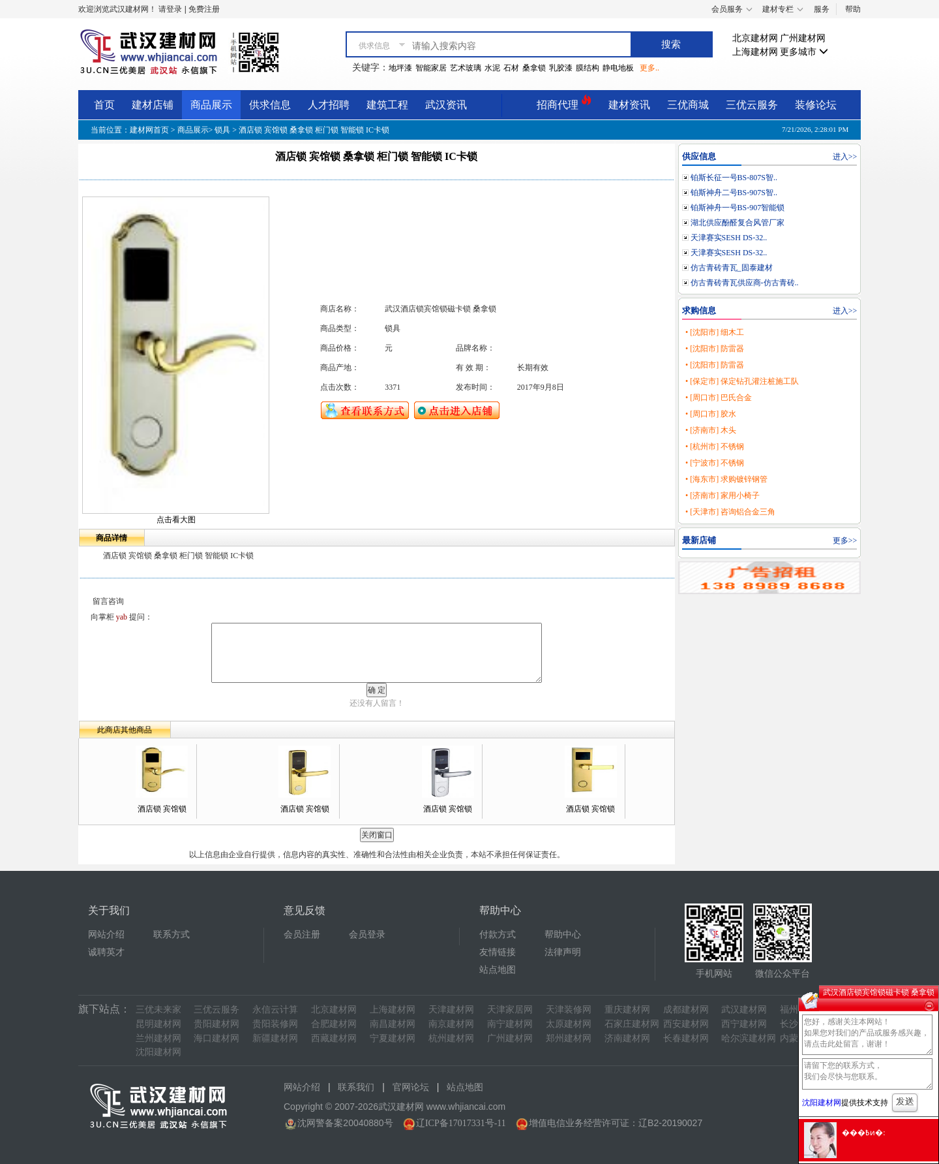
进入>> (845, 156)
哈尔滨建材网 (748, 1038)
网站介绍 (106, 934)
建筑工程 (387, 104)
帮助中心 (562, 934)
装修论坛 (816, 104)
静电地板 (618, 67)
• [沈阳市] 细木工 (714, 332)
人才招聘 (329, 104)
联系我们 (356, 1087)
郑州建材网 (568, 1038)
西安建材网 (686, 1024)
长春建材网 (686, 1038)
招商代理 (564, 102)
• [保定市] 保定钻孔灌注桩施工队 (742, 381)
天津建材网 (451, 1010)
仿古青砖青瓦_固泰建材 (732, 267)
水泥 (492, 67)
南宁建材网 (510, 1024)
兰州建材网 (158, 1038)
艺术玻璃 (465, 67)
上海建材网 (755, 52)
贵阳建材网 (216, 1024)
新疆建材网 (275, 1038)
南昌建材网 (392, 1024)
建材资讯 (629, 104)
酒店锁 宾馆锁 (162, 808)
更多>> (845, 540)
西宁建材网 (744, 1024)
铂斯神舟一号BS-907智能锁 (738, 207)
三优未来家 (158, 1010)
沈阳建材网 (158, 1052)
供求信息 (270, 104)
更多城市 (804, 52)
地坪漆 (400, 67)
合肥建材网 (334, 1024)
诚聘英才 (106, 952)
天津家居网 (510, 1010)
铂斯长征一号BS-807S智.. (734, 177)
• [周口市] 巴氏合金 (718, 397)
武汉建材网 (744, 1010)
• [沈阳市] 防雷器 (714, 348)
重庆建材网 (627, 1010)
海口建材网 (216, 1038)
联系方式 (171, 934)
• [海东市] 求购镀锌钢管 (726, 479)
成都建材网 (686, 1010)
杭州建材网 (451, 1038)
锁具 (222, 129)
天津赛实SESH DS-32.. (729, 237)
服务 (821, 9)
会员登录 (367, 934)
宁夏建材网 (392, 1038)
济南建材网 (627, 1038)
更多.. (649, 67)
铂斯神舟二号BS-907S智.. (734, 192)
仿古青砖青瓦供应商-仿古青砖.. (745, 282)
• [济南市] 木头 (710, 430)
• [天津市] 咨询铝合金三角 (730, 511)
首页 (104, 104)
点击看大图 (176, 519)
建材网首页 (149, 129)
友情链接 (497, 952)
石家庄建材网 (631, 1024)
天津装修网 (568, 1010)
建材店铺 (152, 104)
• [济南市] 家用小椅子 (722, 495)
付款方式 (497, 934)
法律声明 (562, 952)
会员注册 (302, 934)
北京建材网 (755, 38)
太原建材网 (568, 1024)
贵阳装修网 (275, 1024)
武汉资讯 (446, 104)
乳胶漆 (561, 67)
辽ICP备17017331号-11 (461, 1123)
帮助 (853, 9)
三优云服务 (752, 104)
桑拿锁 (534, 67)
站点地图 (497, 970)
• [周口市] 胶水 (710, 413)
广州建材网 (803, 38)
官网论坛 (411, 1087)
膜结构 (587, 67)
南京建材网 (451, 1024)
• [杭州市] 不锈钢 (714, 446)
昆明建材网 (158, 1024)
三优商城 (688, 104)
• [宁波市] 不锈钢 (714, 462)
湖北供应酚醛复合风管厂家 (737, 222)
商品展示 (211, 104)
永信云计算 (275, 1010)
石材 (511, 67)
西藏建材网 (334, 1038)
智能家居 (431, 67)
